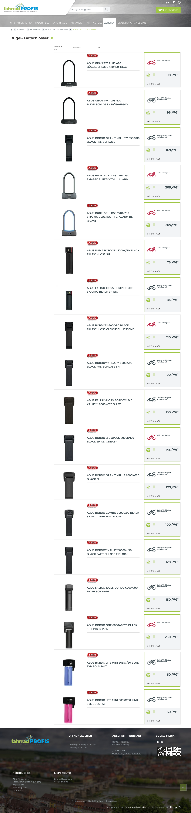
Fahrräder (36, 22)
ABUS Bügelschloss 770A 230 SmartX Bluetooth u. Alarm (108, 177)
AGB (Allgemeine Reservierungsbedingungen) (27, 780)
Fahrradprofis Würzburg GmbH (140, 807)
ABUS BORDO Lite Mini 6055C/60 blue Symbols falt (113, 664)
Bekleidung (125, 22)
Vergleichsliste (61, 782)
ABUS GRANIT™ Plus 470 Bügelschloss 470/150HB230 (107, 65)
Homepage (79, 801)
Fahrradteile (94, 22)
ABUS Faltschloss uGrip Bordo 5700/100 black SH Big (110, 289)
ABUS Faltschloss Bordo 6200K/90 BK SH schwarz (112, 589)
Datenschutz (19, 790)
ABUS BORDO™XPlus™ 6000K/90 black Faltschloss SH (109, 364)
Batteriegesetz (20, 787)
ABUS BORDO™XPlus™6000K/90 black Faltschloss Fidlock (109, 552)
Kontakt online (95, 801)
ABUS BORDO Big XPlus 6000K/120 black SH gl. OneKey (110, 439)
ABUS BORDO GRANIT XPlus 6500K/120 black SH (113, 477)
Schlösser (35, 29)
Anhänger (77, 22)
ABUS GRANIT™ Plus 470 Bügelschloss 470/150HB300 (107, 102)
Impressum (18, 785)
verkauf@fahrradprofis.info (126, 753)
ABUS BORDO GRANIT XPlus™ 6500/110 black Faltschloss (113, 140)
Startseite (20, 22)
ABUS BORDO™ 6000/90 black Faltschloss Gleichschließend (110, 327)
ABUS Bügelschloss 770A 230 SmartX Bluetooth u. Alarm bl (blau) (110, 217)
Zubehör (109, 22)
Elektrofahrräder (56, 22)
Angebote (140, 22)
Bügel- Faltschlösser (56, 29)
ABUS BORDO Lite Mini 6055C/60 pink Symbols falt (112, 702)
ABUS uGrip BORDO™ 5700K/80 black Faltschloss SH (113, 252)
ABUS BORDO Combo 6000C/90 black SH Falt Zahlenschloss (113, 514)
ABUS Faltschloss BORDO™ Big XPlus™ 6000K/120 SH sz (110, 402)
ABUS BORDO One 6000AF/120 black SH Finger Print (112, 627)
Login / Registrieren (63, 779)
